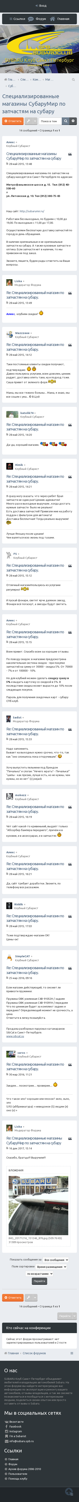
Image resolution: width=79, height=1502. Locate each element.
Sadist (17, 717)
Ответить (14, 120)
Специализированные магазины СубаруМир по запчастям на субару (34, 103)
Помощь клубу (17, 1478)
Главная (63, 19)
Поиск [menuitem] (73, 79)
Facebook (15, 1426)
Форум (12, 1464)
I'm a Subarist (17, 1436)
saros (21, 1052)
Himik (19, 464)
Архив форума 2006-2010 (24, 1468)
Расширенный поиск (73, 121)
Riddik (18, 904)
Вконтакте (16, 1421)
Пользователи (17, 1473)
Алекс (10, 142)
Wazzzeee (22, 332)
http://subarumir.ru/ (32, 211)
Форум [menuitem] (41, 19)
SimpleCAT (22, 956)
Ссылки (19, 19)
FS (15, 553)
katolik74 (26, 412)
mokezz (20, 795)
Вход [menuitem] (43, 5)
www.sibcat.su (15, 1036)
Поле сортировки (39, 1267)
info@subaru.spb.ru (21, 1441)
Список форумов (34, 1353)
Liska (18, 281)
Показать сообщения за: (39, 1260)
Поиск (65, 121)
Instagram (15, 1431)
